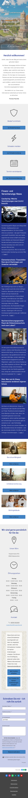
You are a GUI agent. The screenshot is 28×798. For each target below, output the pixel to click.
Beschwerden (14, 791)
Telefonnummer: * (7, 711)
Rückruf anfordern (14, 752)
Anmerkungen (6, 725)
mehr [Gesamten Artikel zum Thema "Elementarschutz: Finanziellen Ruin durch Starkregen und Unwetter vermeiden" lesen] (11, 315)
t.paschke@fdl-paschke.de (14, 625)
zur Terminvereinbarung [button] (14, 178)
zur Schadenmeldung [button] (14, 153)
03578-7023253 (15, 622)
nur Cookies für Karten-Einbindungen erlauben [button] (14, 682)
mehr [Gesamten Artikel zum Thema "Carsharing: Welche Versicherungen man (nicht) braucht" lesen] (5, 254)
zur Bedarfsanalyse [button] (14, 128)
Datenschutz (14, 784)
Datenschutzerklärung (8, 747)
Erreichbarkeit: (6, 717)
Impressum (14, 780)
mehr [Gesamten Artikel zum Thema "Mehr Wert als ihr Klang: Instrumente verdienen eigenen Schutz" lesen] (21, 432)
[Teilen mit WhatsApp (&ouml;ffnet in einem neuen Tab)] (24, 770)
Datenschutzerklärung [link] (14, 666)
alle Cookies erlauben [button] (14, 672)
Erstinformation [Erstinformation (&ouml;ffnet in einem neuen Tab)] (14, 787)
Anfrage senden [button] (13, 46)
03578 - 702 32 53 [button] (13, 38)
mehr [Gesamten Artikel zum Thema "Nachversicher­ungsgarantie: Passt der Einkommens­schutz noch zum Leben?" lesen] (19, 374)
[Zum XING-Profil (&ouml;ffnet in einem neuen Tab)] (15, 775)
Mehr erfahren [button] (14, 464)
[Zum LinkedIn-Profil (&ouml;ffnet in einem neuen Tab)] (18, 775)
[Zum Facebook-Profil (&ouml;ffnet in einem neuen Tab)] (6, 775)
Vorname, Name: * (7, 706)
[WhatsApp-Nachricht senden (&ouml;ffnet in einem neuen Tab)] (12, 775)
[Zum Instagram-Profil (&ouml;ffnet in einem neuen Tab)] (9, 775)
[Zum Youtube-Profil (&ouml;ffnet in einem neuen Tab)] (21, 775)
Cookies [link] (14, 794)
